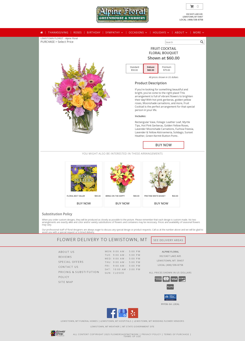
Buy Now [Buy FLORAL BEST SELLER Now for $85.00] (84, 203)
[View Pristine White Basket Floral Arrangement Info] (161, 178)
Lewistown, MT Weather (105, 326)
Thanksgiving (58, 32)
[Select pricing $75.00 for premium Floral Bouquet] (166, 68)
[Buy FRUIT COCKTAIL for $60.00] (163, 145)
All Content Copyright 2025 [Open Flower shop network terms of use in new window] (91, 334)
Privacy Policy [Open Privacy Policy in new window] (151, 334)
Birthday (93, 32)
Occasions (138, 32)
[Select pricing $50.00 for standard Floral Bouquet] (134, 68)
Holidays (161, 32)
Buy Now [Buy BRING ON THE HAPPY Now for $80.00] (122, 203)
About (181, 32)
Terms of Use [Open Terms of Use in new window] (132, 336)
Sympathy (114, 32)
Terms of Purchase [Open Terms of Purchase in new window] (176, 334)
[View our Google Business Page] (123, 317)
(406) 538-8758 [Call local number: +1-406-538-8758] (195, 19)
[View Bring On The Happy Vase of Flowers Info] (123, 178)
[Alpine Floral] (123, 14)
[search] (201, 42)
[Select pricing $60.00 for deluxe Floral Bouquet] (151, 68)
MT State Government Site (138, 326)
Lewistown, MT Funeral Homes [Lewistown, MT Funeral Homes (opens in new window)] (79, 320)
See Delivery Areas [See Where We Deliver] (168, 240)
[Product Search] (182, 42)
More (199, 32)
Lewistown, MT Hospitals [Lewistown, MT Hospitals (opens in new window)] (115, 320)
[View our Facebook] (112, 317)
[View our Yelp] (133, 317)
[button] (194, 6)
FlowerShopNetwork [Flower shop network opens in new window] (125, 334)
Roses (77, 32)
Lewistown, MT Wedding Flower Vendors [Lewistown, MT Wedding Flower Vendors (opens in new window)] (159, 320)
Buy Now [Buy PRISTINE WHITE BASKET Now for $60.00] (161, 203)
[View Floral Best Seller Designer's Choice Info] (84, 178)
